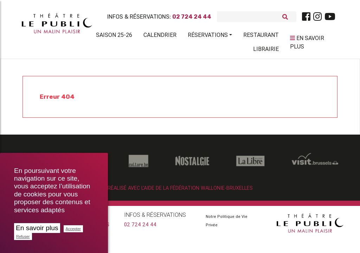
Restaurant (261, 36)
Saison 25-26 (114, 36)
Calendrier (159, 36)
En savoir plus (37, 228)
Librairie (266, 50)
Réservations (208, 36)
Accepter (73, 229)
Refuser (23, 236)
